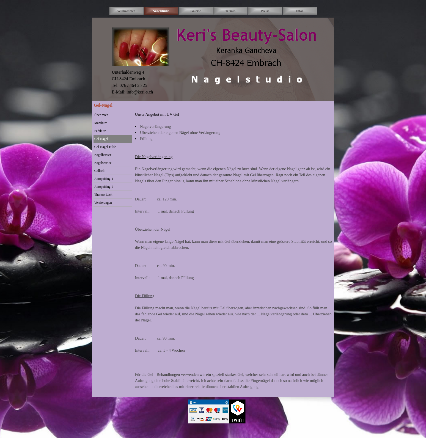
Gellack (99, 171)
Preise (265, 11)
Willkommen (126, 11)
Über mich (101, 115)
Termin (230, 11)
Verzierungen (103, 203)
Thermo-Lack (103, 195)
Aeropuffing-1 (103, 179)
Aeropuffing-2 (103, 187)
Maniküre (100, 123)
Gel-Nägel (101, 139)
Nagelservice (103, 163)
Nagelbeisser (102, 155)
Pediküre (100, 131)
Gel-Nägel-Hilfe (105, 147)
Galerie (196, 11)
